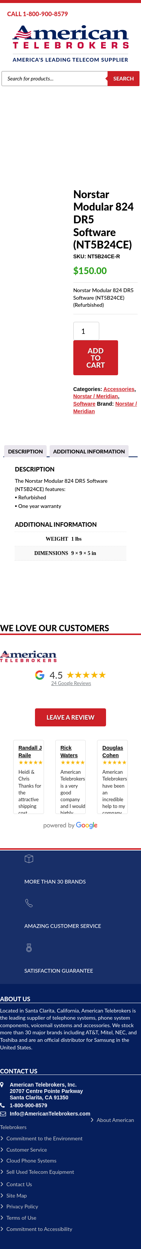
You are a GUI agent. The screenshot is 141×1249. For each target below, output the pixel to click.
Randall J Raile (30, 751)
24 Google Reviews (71, 683)
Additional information (89, 451)
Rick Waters (69, 751)
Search (123, 78)
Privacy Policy (19, 1206)
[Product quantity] (86, 331)
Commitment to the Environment (41, 1138)
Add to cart (95, 357)
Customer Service (23, 1149)
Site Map (13, 1195)
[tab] (25, 451)
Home (8, 153)
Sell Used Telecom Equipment (37, 1172)
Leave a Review (71, 717)
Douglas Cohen (112, 751)
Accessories (52, 153)
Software (79, 153)
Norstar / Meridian (95, 396)
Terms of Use (18, 1217)
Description (25, 451)
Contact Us (16, 1184)
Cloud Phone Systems (28, 1160)
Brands (27, 153)
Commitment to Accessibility (36, 1229)
